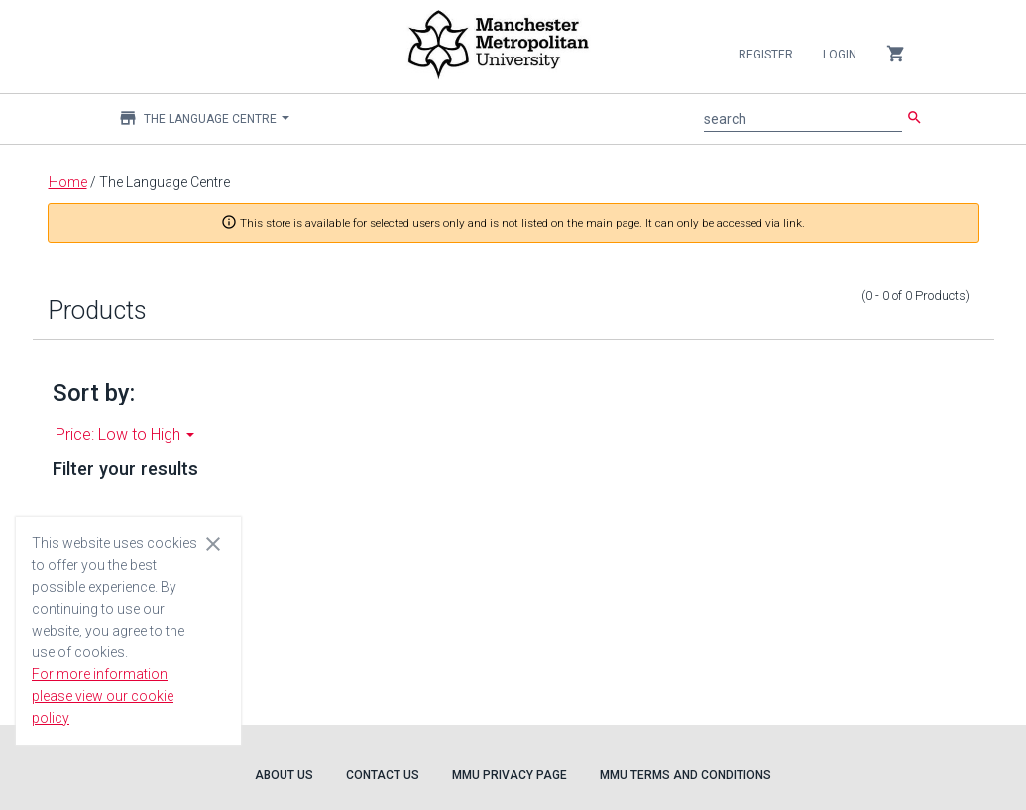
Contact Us (382, 775)
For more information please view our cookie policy (102, 696)
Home (68, 182)
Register (766, 54)
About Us (284, 775)
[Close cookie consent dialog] (213, 543)
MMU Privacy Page (509, 775)
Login (839, 54)
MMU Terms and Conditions (685, 775)
